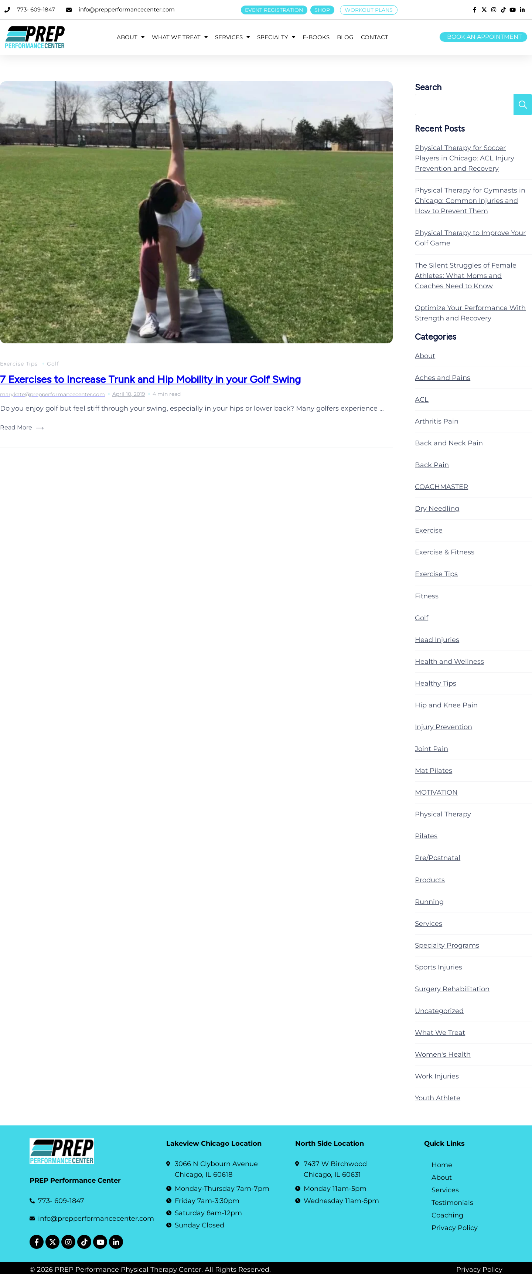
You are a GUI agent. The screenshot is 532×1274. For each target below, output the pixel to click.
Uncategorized (439, 1011)
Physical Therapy (443, 814)
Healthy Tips (435, 683)
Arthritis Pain (436, 421)
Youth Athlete (437, 1098)
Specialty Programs (447, 945)
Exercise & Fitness (444, 552)
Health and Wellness (449, 662)
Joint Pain (431, 749)
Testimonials (452, 1203)
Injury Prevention (443, 727)
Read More (16, 427)
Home (442, 1165)
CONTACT (374, 37)
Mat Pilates (433, 771)
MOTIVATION (436, 792)
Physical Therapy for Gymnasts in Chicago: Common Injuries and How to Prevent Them (470, 200)
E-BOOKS (316, 37)
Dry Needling (437, 508)
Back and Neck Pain (449, 443)
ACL (422, 399)
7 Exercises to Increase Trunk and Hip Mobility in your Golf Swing (150, 379)
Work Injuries (437, 1076)
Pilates (426, 836)
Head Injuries (437, 640)
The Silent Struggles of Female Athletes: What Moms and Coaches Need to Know (465, 275)
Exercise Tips (19, 363)
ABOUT (130, 37)
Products (430, 880)
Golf (53, 363)
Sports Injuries (438, 967)
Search (428, 87)
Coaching (447, 1215)
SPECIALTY (276, 37)
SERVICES (232, 37)
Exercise (429, 530)
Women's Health (443, 1054)
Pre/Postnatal (437, 858)
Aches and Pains (442, 378)
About (425, 356)
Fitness (427, 596)
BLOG (345, 37)
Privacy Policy (455, 1228)
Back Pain (432, 465)
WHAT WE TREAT (180, 37)
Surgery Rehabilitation (452, 989)
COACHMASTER (441, 487)
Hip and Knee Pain (446, 705)
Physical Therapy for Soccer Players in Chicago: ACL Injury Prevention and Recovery (464, 158)
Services (428, 924)
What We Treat (440, 1033)
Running (429, 902)
